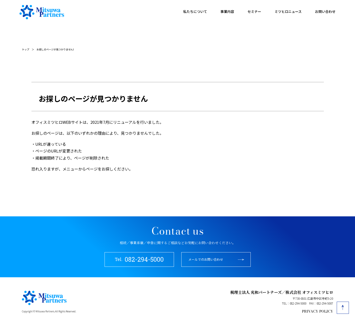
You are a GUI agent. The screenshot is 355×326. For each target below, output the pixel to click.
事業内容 (227, 11)
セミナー (254, 11)
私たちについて (195, 11)
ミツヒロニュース (288, 11)
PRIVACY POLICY (317, 311)
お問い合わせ (325, 11)
